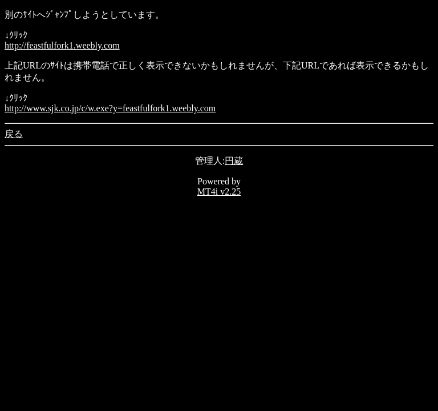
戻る (14, 134)
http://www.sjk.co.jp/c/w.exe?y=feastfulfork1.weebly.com (110, 108)
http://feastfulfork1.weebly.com (62, 45)
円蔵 (234, 161)
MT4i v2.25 (219, 191)
